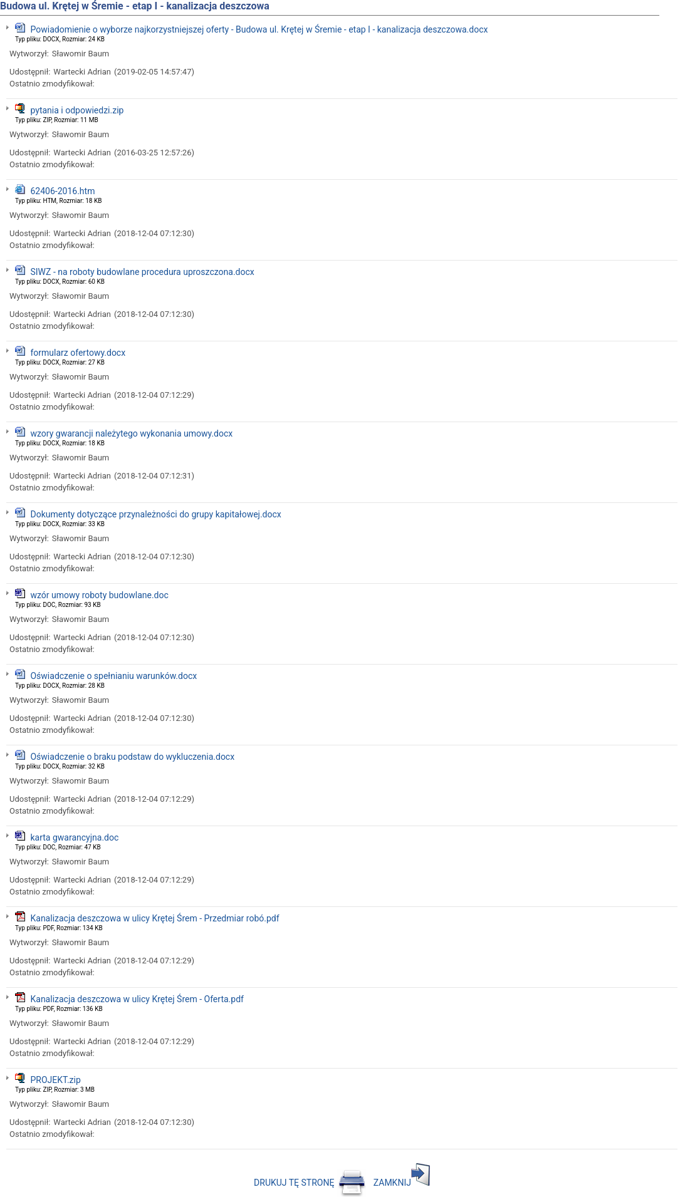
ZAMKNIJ (402, 1183)
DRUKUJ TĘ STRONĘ (310, 1183)
